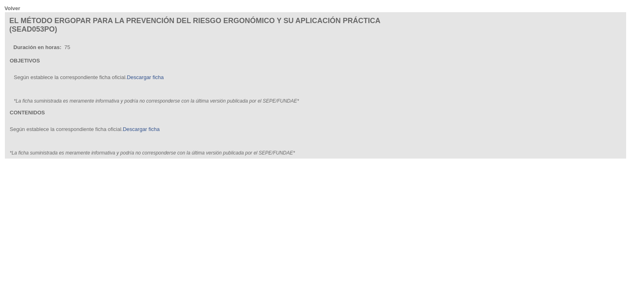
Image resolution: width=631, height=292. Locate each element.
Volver (12, 8)
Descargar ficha (145, 77)
